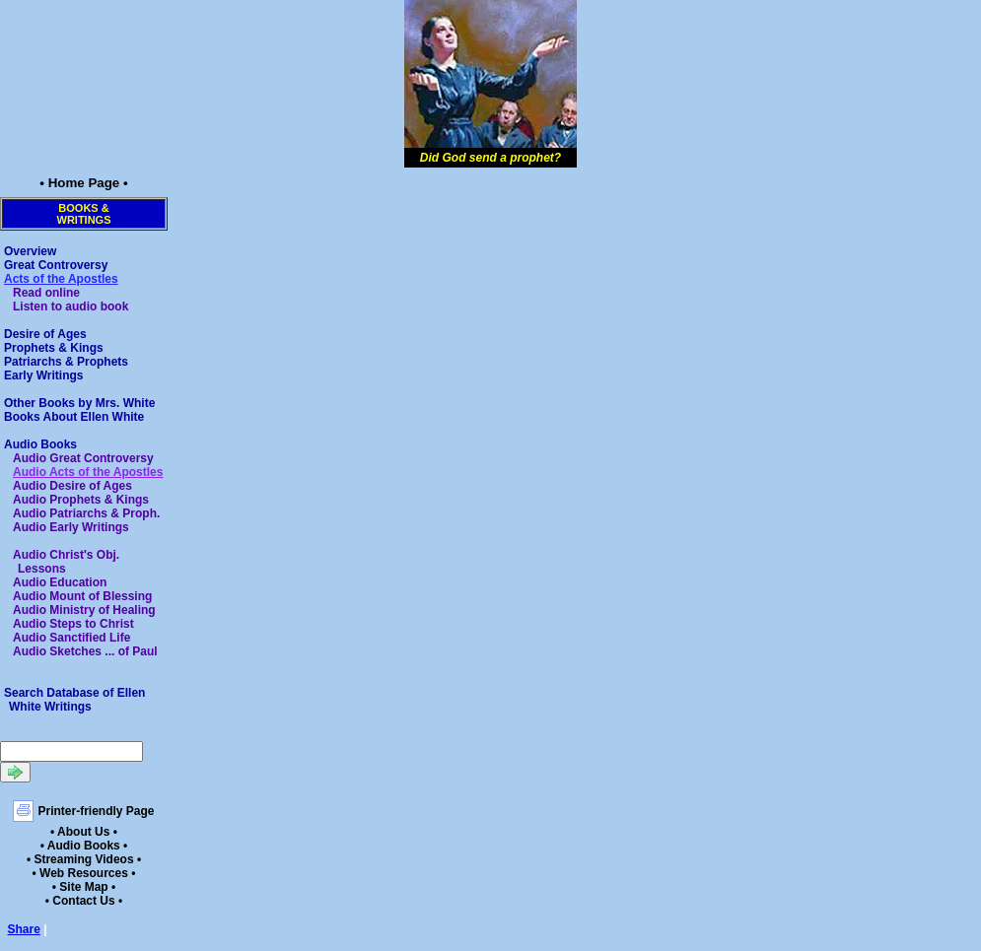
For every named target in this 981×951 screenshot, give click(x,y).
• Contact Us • (83, 901)
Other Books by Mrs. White (79, 403)
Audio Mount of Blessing (82, 596)
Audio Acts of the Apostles (88, 472)
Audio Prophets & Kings (81, 500)
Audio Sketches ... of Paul (85, 651)
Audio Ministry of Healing (84, 610)
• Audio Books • (84, 845)
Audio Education (59, 582)
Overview (30, 251)
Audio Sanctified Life (71, 638)
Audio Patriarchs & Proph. (86, 513)
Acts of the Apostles (61, 279)
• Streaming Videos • (84, 859)
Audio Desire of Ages (72, 486)
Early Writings (43, 375)
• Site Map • (83, 887)
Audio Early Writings (71, 527)
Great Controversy (55, 265)
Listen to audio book (70, 306)
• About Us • (83, 832)
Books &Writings (84, 214)
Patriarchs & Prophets (66, 362)
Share (24, 929)
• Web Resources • (84, 873)
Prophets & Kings (54, 348)
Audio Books (40, 444)
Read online (46, 293)
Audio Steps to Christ (73, 624)
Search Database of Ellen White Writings (74, 699)
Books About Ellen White (74, 417)
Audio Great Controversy (83, 458)
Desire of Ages (45, 334)
